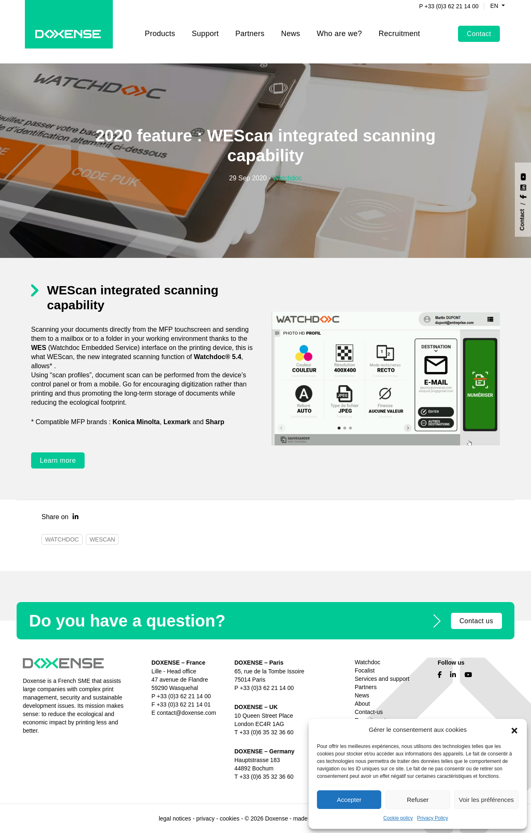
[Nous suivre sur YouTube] (523, 175)
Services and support (382, 678)
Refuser (418, 799)
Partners (249, 27)
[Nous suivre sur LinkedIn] (523, 186)
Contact (479, 27)
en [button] (490, 6)
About (362, 703)
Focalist (365, 670)
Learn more (58, 460)
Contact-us (369, 712)
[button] (514, 730)
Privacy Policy (432, 818)
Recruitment (399, 27)
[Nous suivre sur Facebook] (523, 195)
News (290, 27)
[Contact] (523, 220)
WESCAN (102, 539)
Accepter (349, 799)
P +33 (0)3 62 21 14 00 (444, 6)
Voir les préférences (486, 799)
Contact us (476, 620)
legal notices (175, 818)
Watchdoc (287, 178)
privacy (205, 818)
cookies (229, 818)
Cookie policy (398, 818)
